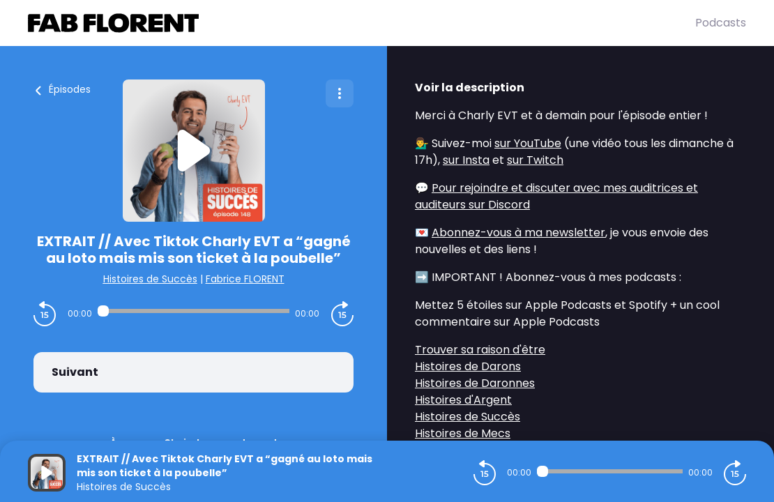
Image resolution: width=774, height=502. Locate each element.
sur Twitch (535, 160)
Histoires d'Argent (463, 400)
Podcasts (720, 23)
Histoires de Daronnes (475, 383)
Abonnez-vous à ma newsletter (518, 233)
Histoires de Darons (468, 366)
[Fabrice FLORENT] (361, 23)
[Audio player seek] (193, 311)
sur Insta (466, 160)
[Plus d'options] (340, 93)
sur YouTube (527, 143)
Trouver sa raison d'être (480, 350)
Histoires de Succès (150, 279)
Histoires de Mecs (462, 433)
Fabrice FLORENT (245, 279)
